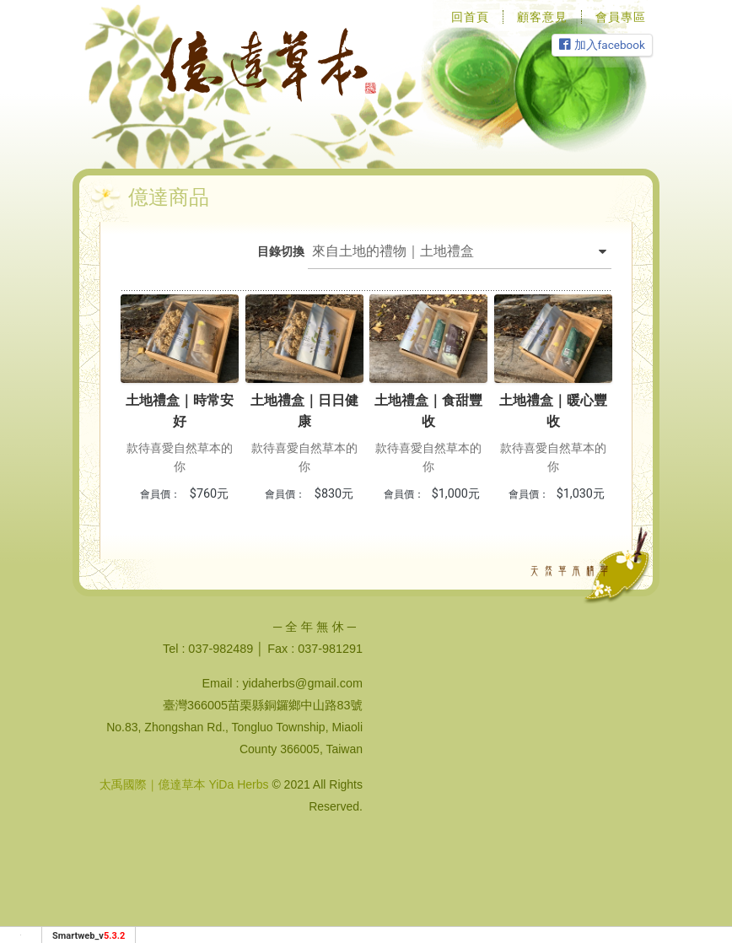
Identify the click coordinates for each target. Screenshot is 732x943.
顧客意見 (542, 17)
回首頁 (470, 17)
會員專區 (620, 17)
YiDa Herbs (238, 784)
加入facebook (602, 44)
